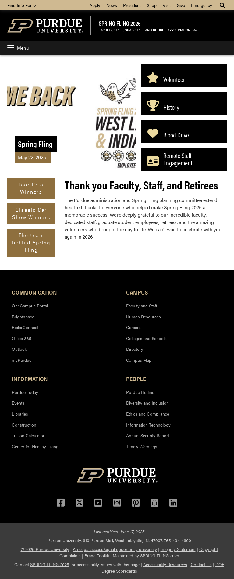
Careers (133, 327)
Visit (167, 5)
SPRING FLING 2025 (120, 23)
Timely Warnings (141, 446)
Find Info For (22, 5)
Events (18, 403)
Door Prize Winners (31, 188)
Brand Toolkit (96, 555)
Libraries (20, 414)
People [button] (136, 379)
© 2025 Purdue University (45, 549)
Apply (95, 5)
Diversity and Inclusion (147, 403)
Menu (18, 47)
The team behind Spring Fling (31, 242)
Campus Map (138, 360)
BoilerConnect (25, 327)
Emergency (201, 5)
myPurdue (21, 360)
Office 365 (21, 338)
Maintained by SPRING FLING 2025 (146, 555)
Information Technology (148, 425)
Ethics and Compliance (147, 414)
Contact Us (201, 564)
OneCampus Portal (30, 305)
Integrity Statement (178, 549)
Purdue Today (25, 392)
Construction (24, 425)
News (111, 5)
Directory (134, 349)
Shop (152, 5)
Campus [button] (137, 292)
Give (181, 5)
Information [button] (30, 379)
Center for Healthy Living (35, 446)
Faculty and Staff (141, 305)
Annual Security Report (147, 435)
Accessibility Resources (165, 564)
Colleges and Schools (146, 338)
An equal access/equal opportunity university (115, 549)
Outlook (19, 349)
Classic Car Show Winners (31, 213)
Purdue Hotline (140, 392)
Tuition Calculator (28, 435)
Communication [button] (34, 292)
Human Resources (143, 316)
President (132, 5)
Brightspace (23, 316)
